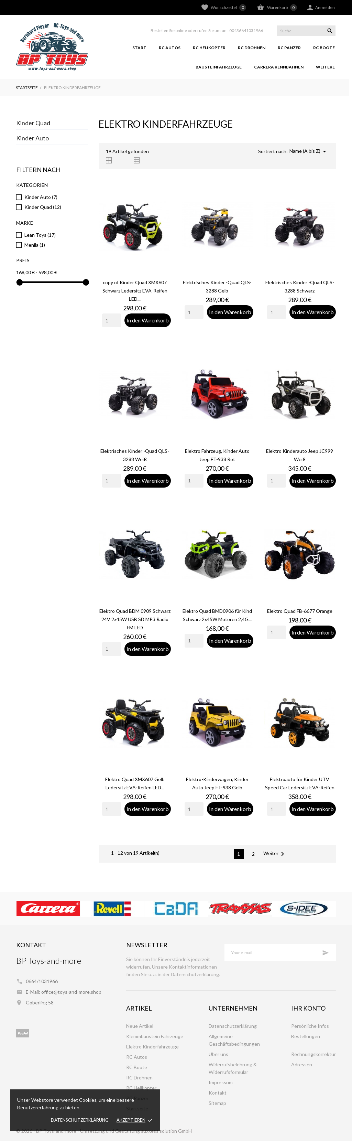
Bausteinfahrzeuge (219, 67)
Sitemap (217, 1103)
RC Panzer (289, 47)
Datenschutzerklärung (80, 1120)
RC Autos (169, 47)
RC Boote (324, 47)
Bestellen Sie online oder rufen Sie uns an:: (190, 30)
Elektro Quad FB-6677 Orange (299, 611)
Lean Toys (40, 235)
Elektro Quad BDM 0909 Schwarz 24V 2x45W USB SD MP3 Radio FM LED (134, 619)
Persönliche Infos (310, 1026)
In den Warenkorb (147, 320)
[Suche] (306, 30)
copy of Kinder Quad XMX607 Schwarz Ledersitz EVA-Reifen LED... (134, 290)
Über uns (218, 1054)
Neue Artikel (139, 1026)
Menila (34, 245)
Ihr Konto (308, 1008)
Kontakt (218, 1093)
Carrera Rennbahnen (279, 67)
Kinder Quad (33, 123)
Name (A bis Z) (309, 151)
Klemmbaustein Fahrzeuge (154, 1036)
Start (139, 47)
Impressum (221, 1082)
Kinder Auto (32, 138)
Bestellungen (305, 1036)
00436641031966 (246, 30)
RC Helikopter (209, 47)
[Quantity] (111, 320)
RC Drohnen (251, 47)
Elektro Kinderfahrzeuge (152, 1046)
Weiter (275, 854)
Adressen (301, 1064)
